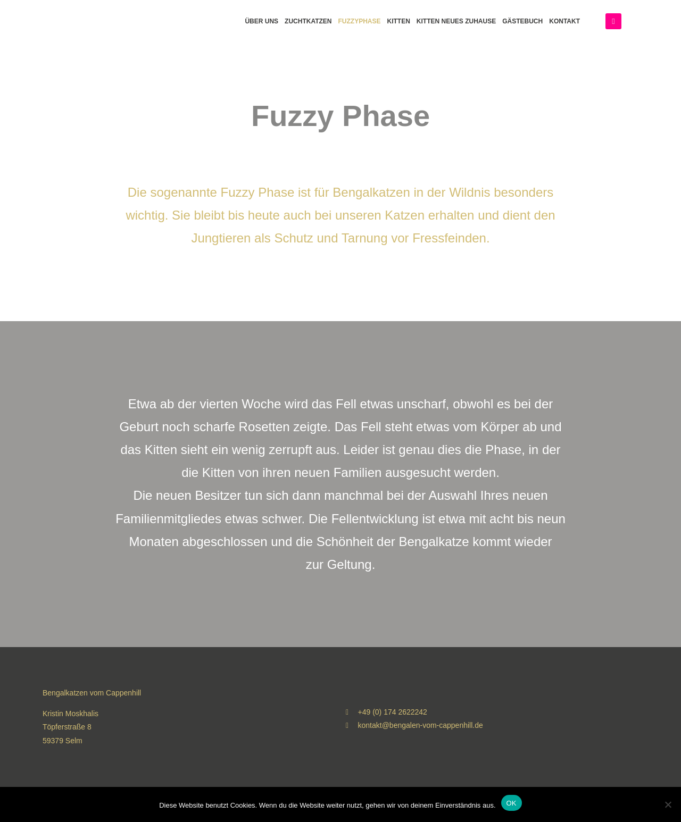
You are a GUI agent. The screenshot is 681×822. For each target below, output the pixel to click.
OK (511, 803)
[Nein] (667, 804)
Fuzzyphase (359, 21)
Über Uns (261, 21)
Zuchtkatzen (308, 21)
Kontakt (564, 21)
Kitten (398, 21)
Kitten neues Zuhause (456, 21)
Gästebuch (522, 21)
